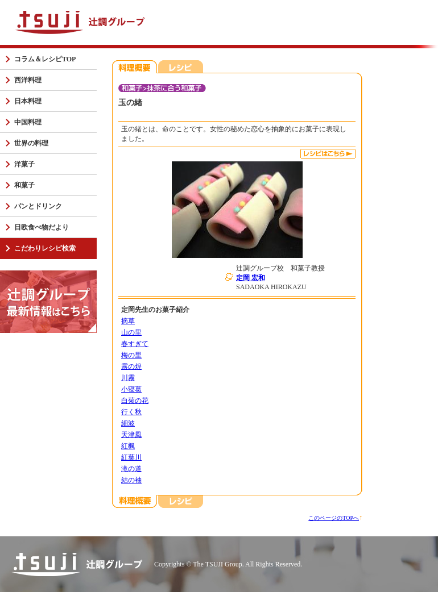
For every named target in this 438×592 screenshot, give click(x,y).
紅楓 (128, 446)
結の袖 (131, 480)
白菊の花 (134, 401)
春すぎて (134, 344)
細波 (128, 423)
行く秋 (131, 412)
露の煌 (131, 366)
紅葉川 (131, 457)
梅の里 (131, 355)
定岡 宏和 (250, 278)
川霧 (128, 378)
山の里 (131, 332)
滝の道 (131, 469)
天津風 (131, 435)
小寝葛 (131, 389)
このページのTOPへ (333, 518)
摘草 (128, 321)
